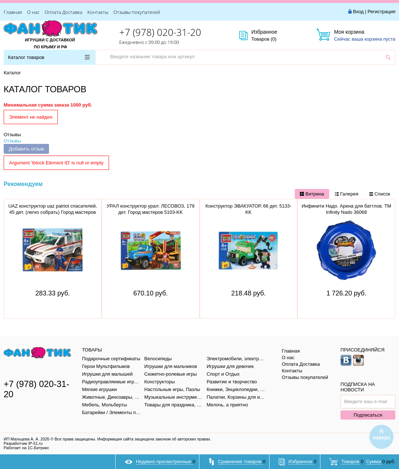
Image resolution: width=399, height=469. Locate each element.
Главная (13, 12)
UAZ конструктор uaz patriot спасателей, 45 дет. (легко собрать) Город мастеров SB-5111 (52, 212)
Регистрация (381, 11)
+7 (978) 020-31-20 (160, 32)
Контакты (97, 12)
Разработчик (23, 443)
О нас (33, 12)
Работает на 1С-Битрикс (26, 448)
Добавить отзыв (26, 149)
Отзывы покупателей (136, 12)
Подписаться (368, 415)
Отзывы (12, 134)
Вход (358, 11)
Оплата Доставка (63, 12)
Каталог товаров (49, 57)
